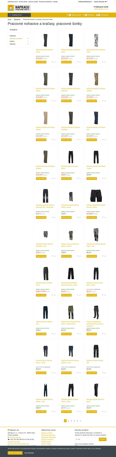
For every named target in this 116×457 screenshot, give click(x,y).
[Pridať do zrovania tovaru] (54, 62)
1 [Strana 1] (65, 421)
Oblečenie (17, 19)
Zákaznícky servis (13, 1)
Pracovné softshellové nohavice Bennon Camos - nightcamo (95, 324)
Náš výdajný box (23, 444)
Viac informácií (29, 453)
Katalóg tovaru (19, 15)
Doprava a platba (33, 1)
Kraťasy (12, 41)
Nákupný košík (73, 15)
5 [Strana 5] (77, 421)
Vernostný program (47, 439)
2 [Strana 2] (68, 421)
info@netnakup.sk (15, 437)
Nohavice (12, 44)
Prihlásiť (102, 439)
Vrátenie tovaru (46, 441)
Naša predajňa (12, 444)
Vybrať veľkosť (41, 62)
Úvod (9, 19)
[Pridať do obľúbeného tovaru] (52, 62)
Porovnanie (101, 15)
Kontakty (55, 1)
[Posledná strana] (80, 420)
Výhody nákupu (23, 1)
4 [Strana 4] (74, 421)
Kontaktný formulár (14, 441)
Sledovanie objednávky (45, 1)
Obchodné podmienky (48, 435)
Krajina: (101, 1)
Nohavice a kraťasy (16, 38)
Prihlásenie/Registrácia (85, 1)
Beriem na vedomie (15, 453)
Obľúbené (87, 15)
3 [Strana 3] (71, 421)
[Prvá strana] (62, 420)
